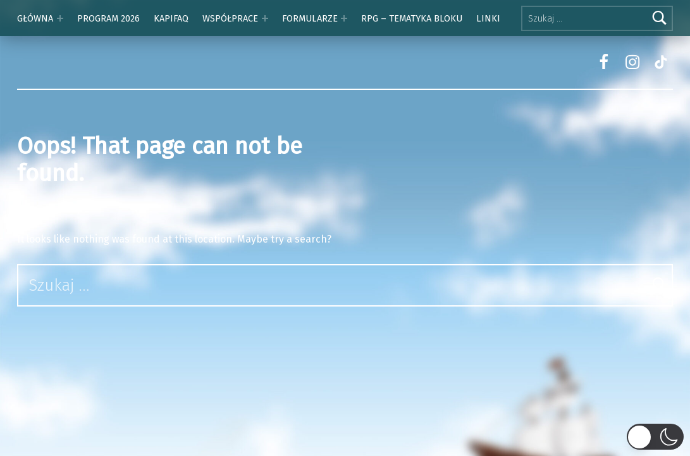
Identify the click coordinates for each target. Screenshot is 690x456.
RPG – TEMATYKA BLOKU (411, 18)
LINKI (488, 18)
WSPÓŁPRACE (230, 18)
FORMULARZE (310, 18)
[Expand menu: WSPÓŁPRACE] (265, 18)
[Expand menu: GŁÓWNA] (60, 18)
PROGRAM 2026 (108, 18)
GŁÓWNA (35, 18)
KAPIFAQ (171, 18)
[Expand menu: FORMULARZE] (344, 18)
